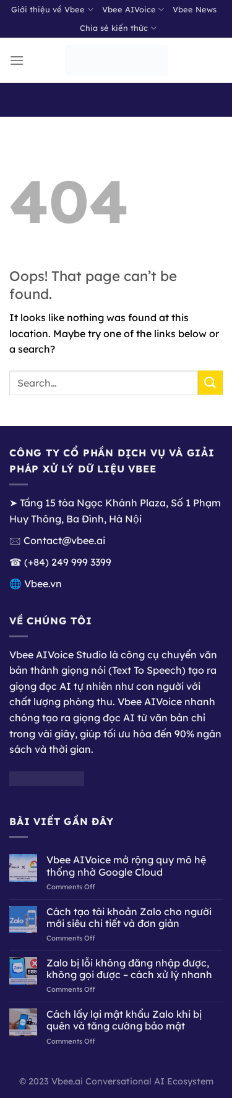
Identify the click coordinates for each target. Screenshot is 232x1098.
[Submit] (210, 383)
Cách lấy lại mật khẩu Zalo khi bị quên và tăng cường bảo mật (124, 1020)
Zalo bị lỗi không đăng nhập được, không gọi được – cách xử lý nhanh (129, 969)
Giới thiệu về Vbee (52, 9)
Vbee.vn (43, 583)
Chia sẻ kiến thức (118, 28)
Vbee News (195, 9)
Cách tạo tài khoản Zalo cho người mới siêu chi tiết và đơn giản (129, 917)
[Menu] (16, 60)
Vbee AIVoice (133, 9)
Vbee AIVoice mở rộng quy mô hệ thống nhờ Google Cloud (126, 866)
